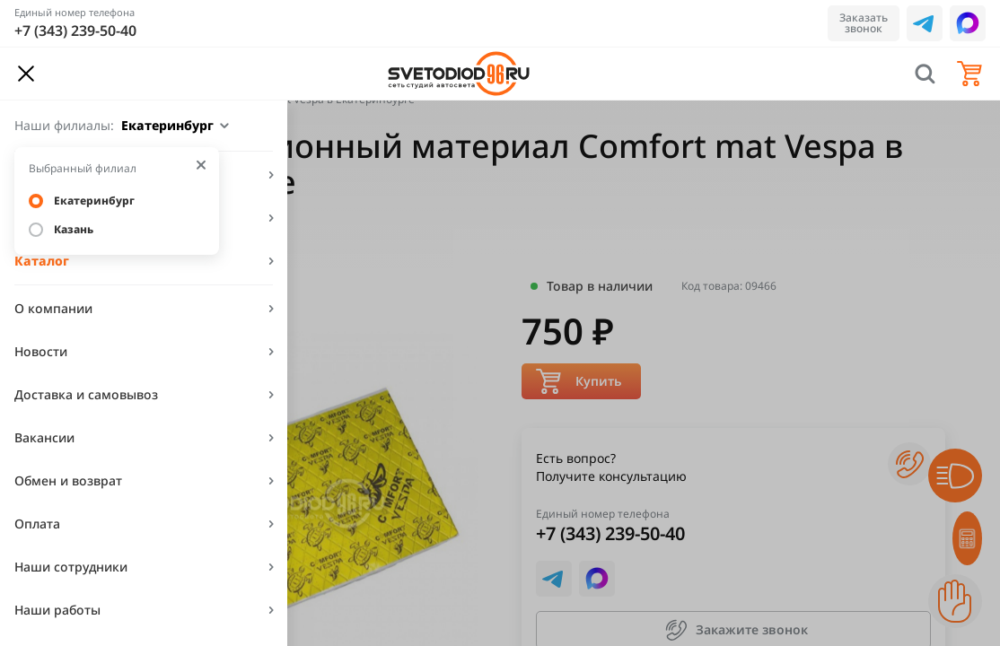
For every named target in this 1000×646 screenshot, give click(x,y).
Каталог (41, 260)
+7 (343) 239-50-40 (75, 30)
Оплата (37, 523)
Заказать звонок (863, 23)
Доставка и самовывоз (86, 394)
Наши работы (57, 609)
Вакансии (44, 437)
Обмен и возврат (68, 480)
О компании (53, 308)
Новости (40, 351)
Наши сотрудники (70, 566)
